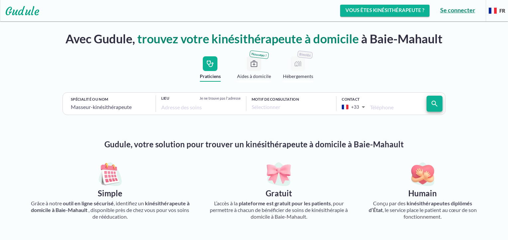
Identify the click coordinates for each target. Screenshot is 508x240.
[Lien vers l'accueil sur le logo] (19, 10)
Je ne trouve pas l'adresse (220, 98)
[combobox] (110, 107)
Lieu (165, 98)
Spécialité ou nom (89, 99)
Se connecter (457, 10)
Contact (351, 99)
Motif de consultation (275, 99)
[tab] (210, 70)
